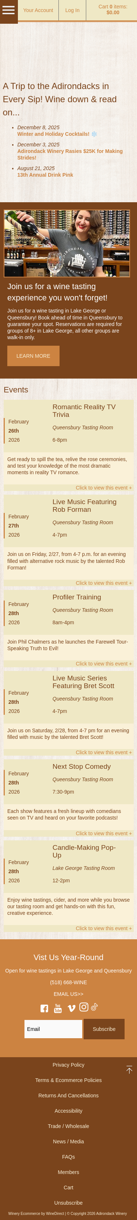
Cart (68, 1187)
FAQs (68, 1157)
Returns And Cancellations (68, 1095)
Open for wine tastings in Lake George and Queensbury (68, 971)
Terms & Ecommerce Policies (68, 1080)
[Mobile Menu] (8, 13)
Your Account (38, 10)
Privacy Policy (68, 1065)
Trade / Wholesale (68, 1126)
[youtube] (58, 1010)
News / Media (68, 1141)
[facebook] (44, 1010)
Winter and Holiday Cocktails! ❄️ (57, 134)
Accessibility (68, 1111)
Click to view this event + (104, 488)
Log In (72, 10)
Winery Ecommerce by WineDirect (36, 1214)
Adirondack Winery (68, 40)
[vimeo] (71, 1010)
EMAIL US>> (68, 994)
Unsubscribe (68, 1203)
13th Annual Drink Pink (45, 175)
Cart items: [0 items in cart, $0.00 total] (113, 10)
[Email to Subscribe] (53, 1029)
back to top (129, 1069)
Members (68, 1172)
